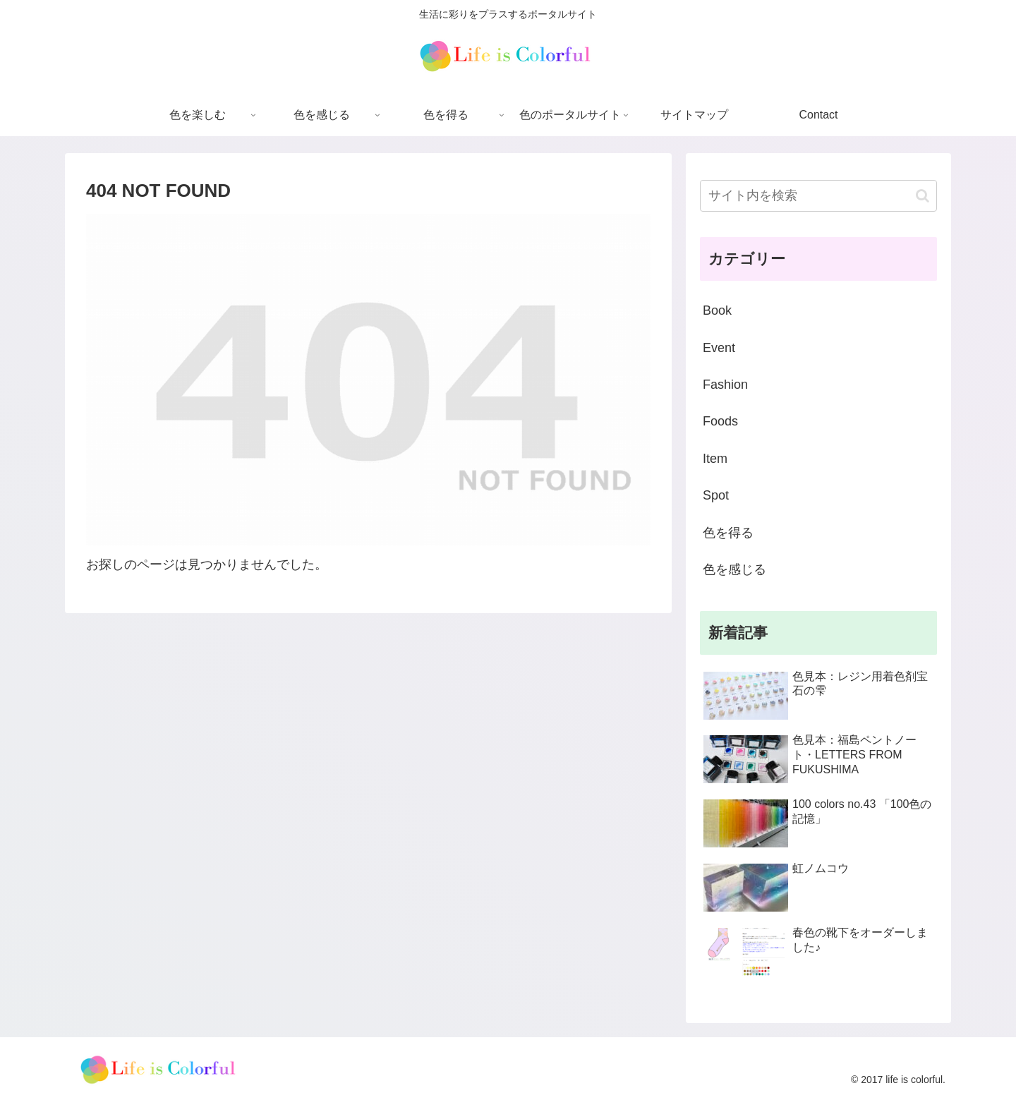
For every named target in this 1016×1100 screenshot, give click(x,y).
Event (719, 348)
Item (715, 459)
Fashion (725, 384)
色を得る (728, 533)
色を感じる (734, 569)
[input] (818, 196)
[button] (922, 196)
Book (717, 310)
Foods (720, 421)
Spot (716, 495)
